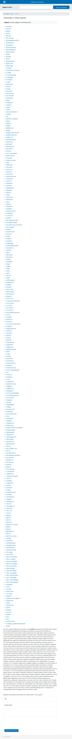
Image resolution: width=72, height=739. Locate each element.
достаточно (10, 146)
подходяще (10, 405)
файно (8, 527)
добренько (10, 128)
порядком (9, 418)
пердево (9, 386)
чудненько (9, 600)
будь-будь (9, 66)
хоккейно (9, 541)
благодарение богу (12, 40)
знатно (8, 192)
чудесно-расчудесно (13, 598)
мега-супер (10, 292)
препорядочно (11, 437)
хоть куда (9, 552)
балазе (8, 29)
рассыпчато (10, 458)
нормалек (9, 345)
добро (8, 130)
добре (8, 126)
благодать (9, 45)
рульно (8, 467)
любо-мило (10, 282)
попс (7, 416)
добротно (9, 137)
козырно (9, 241)
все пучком (10, 93)
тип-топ (9, 511)
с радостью (10, 474)
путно (8, 451)
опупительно (10, 363)
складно (9, 481)
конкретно (10, 248)
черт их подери (11, 573)
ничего (8, 338)
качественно (10, 232)
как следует (10, 227)
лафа (8, 269)
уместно (9, 522)
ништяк (8, 340)
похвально (10, 425)
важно (8, 86)
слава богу (9, 483)
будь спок (9, 63)
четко (8, 587)
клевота (9, 239)
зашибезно (10, 188)
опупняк (9, 365)
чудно (8, 603)
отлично (9, 375)
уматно (8, 520)
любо (8, 278)
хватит (8, 534)
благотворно (10, 52)
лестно (8, 275)
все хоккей (10, 96)
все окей (9, 91)
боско (8, 59)
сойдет (8, 490)
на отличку (10, 303)
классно (9, 234)
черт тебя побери (12, 580)
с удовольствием (12, 476)
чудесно (9, 596)
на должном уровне (13, 301)
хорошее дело (11, 543)
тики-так (9, 508)
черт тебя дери (11, 577)
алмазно (9, 26)
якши (8, 626)
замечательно (11, 176)
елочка (8, 151)
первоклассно (11, 384)
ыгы (7, 617)
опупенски (10, 361)
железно (9, 158)
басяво (8, 36)
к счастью (9, 215)
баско (8, 33)
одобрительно (11, 349)
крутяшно (9, 257)
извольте (9, 206)
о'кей (8, 354)
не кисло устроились (13, 324)
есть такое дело (11, 153)
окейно (8, 356)
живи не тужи (11, 160)
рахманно (9, 460)
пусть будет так (11, 448)
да (7, 116)
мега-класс (10, 289)
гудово (8, 114)
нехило (8, 335)
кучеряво (9, 262)
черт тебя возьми (12, 575)
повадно (9, 400)
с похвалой (10, 471)
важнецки (9, 84)
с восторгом (10, 469)
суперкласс (10, 501)
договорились (11, 139)
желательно (10, 156)
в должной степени (13, 70)
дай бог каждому (12, 119)
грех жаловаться (12, 112)
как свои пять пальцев (14, 225)
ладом (8, 266)
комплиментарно (12, 245)
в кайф (8, 73)
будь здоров (10, 61)
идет (7, 202)
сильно (8, 478)
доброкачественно (12, 132)
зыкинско (9, 197)
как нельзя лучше (12, 220)
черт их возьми (11, 566)
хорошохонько (11, 550)
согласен (9, 487)
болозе (8, 56)
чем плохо (9, 554)
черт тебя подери (12, 582)
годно (8, 107)
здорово (9, 190)
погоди (8, 402)
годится (9, 105)
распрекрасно (11, 453)
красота (9, 250)
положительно (11, 414)
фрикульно (10, 531)
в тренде (9, 79)
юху (7, 619)
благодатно (10, 43)
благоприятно (11, 50)
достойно (9, 149)
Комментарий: (8, 705)
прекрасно (10, 434)
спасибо (9, 494)
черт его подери (11, 564)
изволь (8, 204)
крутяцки (9, 255)
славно (8, 485)
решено (8, 464)
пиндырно (9, 391)
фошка (8, 529)
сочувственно (11, 492)
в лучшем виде (11, 75)
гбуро (8, 100)
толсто (8, 513)
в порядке (9, 77)
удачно (8, 517)
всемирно (9, 98)
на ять (8, 315)
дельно (8, 123)
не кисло (9, 322)
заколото (9, 169)
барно (8, 31)
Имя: (5, 699)
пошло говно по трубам (14, 428)
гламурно (9, 103)
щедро (8, 614)
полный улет (10, 409)
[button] (61, 7)
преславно (10, 439)
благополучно (11, 47)
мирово (8, 296)
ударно (8, 515)
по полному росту (12, 395)
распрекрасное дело (13, 455)
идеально (9, 199)
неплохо (9, 333)
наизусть (9, 319)
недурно (9, 326)
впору (8, 89)
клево (8, 236)
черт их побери (11, 570)
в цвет (8, 82)
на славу (9, 305)
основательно (11, 368)
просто (8, 446)
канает (8, 229)
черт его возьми (11, 557)
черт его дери (10, 559)
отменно (9, 377)
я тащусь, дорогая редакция (15, 624)
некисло (9, 331)
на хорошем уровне (12, 312)
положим (9, 411)
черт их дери (10, 568)
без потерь (10, 38)
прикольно (10, 441)
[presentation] (10, 723)
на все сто (9, 298)
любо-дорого (10, 280)
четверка (9, 584)
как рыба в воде (11, 222)
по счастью (10, 398)
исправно (9, 213)
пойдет (8, 407)
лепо (7, 273)
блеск (8, 54)
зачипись (9, 183)
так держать (10, 506)
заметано (9, 174)
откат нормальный (12, 370)
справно (9, 499)
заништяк (9, 179)
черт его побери (11, 561)
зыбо (8, 195)
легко (8, 271)
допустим (9, 142)
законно (9, 172)
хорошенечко (10, 545)
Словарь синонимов (37, 2)
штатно (8, 612)
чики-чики (9, 591)
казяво (8, 218)
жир (7, 162)
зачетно (9, 181)
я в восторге (10, 621)
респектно (9, 462)
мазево (8, 285)
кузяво (8, 259)
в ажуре (8, 68)
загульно (9, 167)
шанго (8, 607)
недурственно (11, 328)
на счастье (9, 310)
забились (9, 165)
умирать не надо (12, 524)
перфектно (10, 388)
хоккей (8, 538)
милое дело (10, 294)
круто (8, 252)
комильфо (9, 243)
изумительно (10, 211)
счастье (8, 504)
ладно (8, 264)
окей (7, 351)
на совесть (10, 308)
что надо (9, 594)
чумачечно (10, 605)
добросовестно (11, 135)
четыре (8, 589)
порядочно (10, 423)
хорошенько (10, 547)
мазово (8, 287)
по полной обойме (12, 393)
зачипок (9, 186)
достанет (9, 144)
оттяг (8, 379)
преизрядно (10, 432)
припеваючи (10, 444)
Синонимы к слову (8, 14)
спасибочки (10, 497)
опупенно (9, 358)
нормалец (9, 347)
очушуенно (10, 381)
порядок (9, 421)
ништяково (10, 342)
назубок (9, 317)
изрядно (9, 209)
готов (8, 109)
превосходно (10, 430)
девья (8, 121)
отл (7, 372)
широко (8, 610)
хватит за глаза (11, 536)
